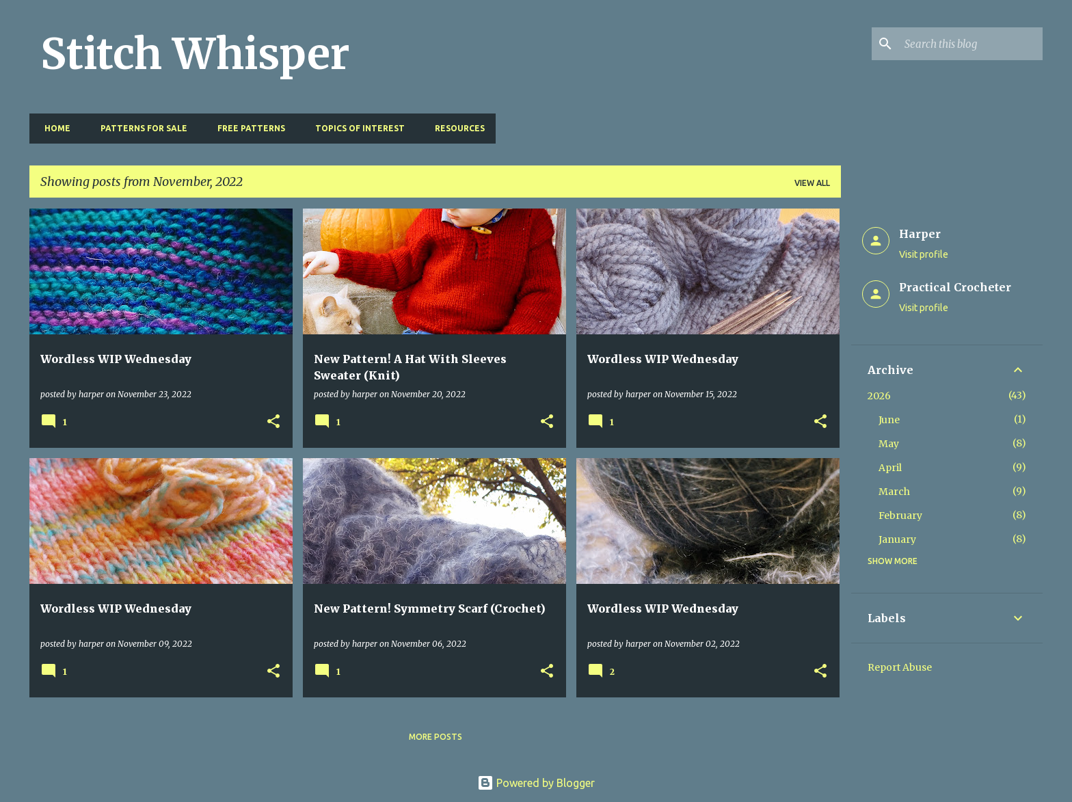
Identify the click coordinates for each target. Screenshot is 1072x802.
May (889, 444)
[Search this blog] (971, 43)
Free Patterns (247, 128)
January (897, 539)
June (889, 420)
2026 (879, 396)
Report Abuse (900, 667)
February (900, 515)
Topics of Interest (356, 128)
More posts (435, 736)
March (894, 491)
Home (53, 128)
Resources (456, 128)
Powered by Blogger (536, 783)
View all (812, 182)
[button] (273, 422)
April (890, 468)
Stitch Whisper (195, 54)
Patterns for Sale (139, 128)
